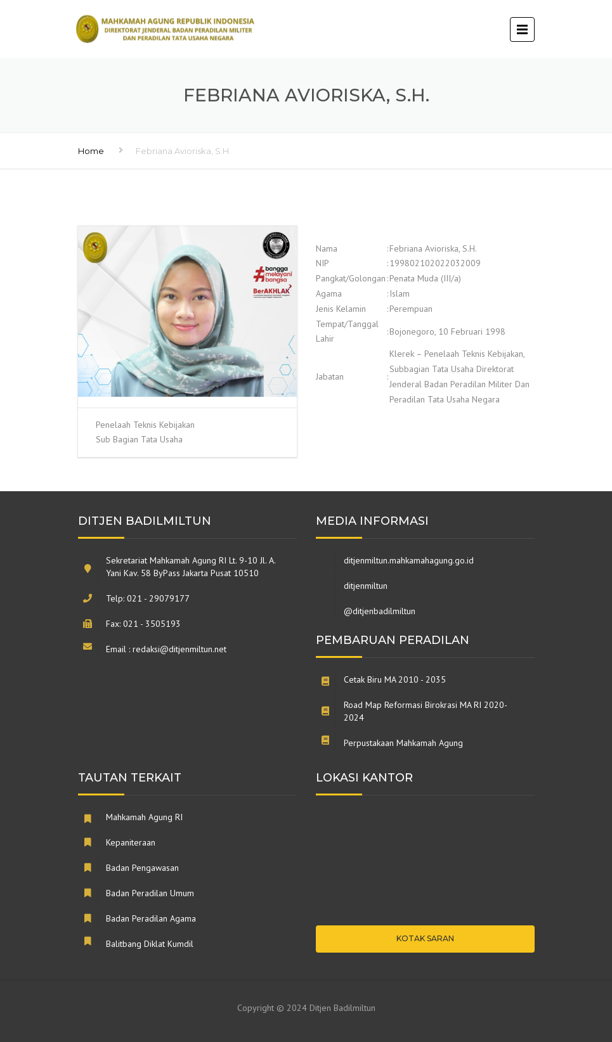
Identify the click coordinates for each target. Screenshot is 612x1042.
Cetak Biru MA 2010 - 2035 (395, 679)
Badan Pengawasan (142, 867)
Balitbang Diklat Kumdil (149, 943)
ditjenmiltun (365, 585)
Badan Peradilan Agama (151, 918)
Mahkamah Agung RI (144, 817)
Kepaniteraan (130, 842)
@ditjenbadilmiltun (379, 611)
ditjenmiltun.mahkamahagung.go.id (409, 560)
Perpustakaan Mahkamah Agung (403, 743)
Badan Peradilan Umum (150, 893)
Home (91, 151)
